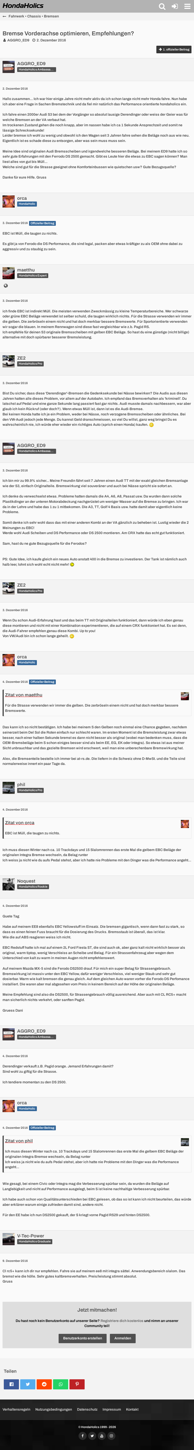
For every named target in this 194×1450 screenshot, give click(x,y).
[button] (162, 6)
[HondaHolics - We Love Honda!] (23, 6)
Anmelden (122, 1338)
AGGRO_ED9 (18, 40)
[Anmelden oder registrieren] (175, 6)
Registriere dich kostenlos (122, 1321)
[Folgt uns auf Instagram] (111, 1436)
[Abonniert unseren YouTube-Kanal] (102, 1436)
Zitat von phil (19, 1140)
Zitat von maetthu (23, 694)
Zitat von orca (19, 822)
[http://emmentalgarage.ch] (6, 286)
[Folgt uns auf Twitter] (92, 1436)
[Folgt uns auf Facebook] (83, 1436)
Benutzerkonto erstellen (82, 1338)
